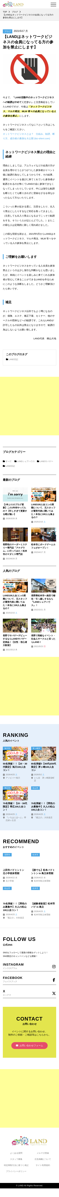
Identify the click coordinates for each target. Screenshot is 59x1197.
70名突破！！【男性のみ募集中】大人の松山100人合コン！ (43, 806)
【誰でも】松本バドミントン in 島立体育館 (43, 872)
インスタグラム (29, 965)
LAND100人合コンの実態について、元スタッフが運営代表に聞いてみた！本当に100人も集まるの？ (43, 511)
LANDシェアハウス (24, 461)
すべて (7, 461)
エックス (29, 992)
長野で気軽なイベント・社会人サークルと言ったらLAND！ (43, 638)
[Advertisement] (29, 406)
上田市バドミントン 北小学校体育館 (14, 872)
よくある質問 (16, 1153)
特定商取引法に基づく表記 (16, 1165)
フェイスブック (29, 979)
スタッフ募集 (16, 1159)
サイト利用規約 (43, 1165)
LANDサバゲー (45, 461)
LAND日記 (12, 359)
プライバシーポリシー (16, 1171)
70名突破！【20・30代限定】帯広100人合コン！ (15, 806)
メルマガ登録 (43, 1153)
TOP (5, 12)
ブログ (15, 12)
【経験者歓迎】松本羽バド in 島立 (43, 905)
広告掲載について (43, 1159)
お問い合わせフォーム (29, 1045)
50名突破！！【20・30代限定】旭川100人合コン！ (15, 766)
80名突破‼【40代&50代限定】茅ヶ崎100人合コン (43, 766)
